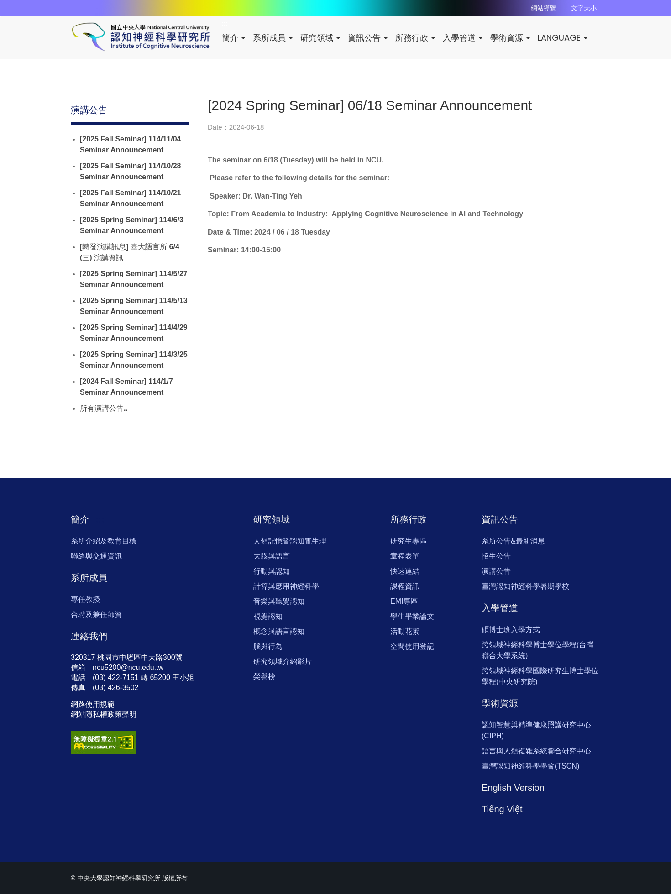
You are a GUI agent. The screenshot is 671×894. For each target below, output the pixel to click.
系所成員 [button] (273, 37)
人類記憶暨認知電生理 (289, 541)
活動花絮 (404, 631)
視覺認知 (268, 616)
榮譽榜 (264, 676)
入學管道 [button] (462, 37)
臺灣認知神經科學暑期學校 (525, 586)
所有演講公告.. (104, 408)
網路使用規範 (93, 704)
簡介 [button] (233, 37)
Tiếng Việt (502, 809)
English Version (513, 788)
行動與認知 (271, 571)
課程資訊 (404, 586)
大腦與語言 (271, 556)
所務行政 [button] (415, 37)
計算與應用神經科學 (286, 586)
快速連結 (404, 571)
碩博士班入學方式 (511, 629)
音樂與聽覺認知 (278, 601)
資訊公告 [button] (368, 37)
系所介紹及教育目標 (103, 541)
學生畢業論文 (412, 616)
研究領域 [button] (320, 37)
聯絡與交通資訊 (96, 556)
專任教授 (85, 599)
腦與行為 (268, 646)
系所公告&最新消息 (513, 541)
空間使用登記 (412, 646)
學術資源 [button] (510, 37)
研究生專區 (408, 541)
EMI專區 (404, 601)
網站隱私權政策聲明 (103, 714)
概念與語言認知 (278, 631)
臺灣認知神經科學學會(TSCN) (530, 766)
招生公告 (496, 556)
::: (111, 110)
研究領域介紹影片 (282, 661)
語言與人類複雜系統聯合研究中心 (536, 751)
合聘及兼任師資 (96, 614)
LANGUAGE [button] (562, 37)
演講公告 (496, 571)
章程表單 (404, 556)
